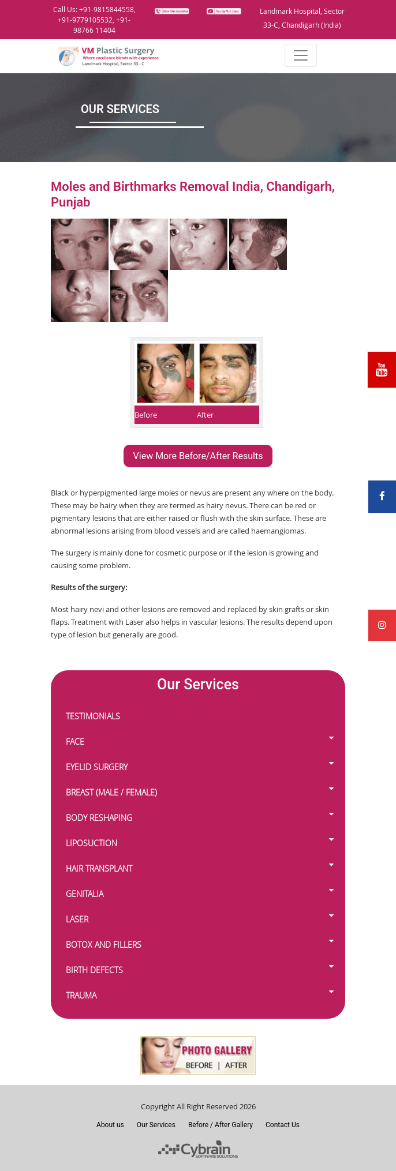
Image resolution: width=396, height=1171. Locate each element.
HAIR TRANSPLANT (101, 867)
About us (110, 1125)
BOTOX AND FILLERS (106, 943)
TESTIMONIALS (93, 716)
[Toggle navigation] (301, 55)
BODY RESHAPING (101, 816)
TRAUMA (83, 994)
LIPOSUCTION (94, 842)
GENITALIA (87, 892)
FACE (77, 740)
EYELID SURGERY (99, 765)
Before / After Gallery (220, 1125)
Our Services (156, 1125)
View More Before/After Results (198, 456)
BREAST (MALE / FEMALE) (114, 791)
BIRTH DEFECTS (97, 968)
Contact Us (283, 1125)
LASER (79, 918)
